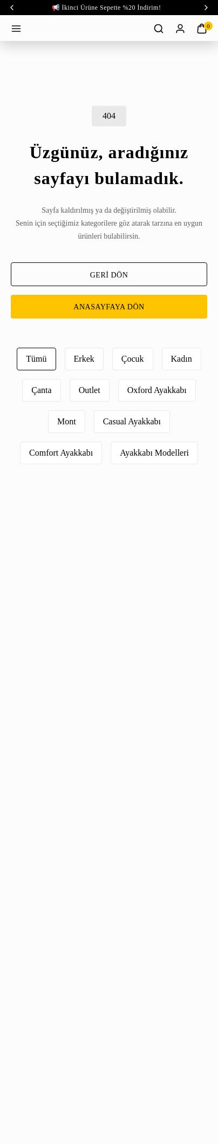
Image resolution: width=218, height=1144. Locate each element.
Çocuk (132, 358)
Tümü (36, 358)
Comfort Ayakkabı (61, 452)
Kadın (181, 358)
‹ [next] (206, 7)
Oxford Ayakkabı (157, 390)
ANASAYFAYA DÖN (108, 307)
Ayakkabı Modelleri (154, 452)
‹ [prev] (12, 7)
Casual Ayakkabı (132, 421)
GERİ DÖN (109, 275)
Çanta (41, 390)
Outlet (89, 390)
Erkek (84, 358)
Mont (66, 421)
